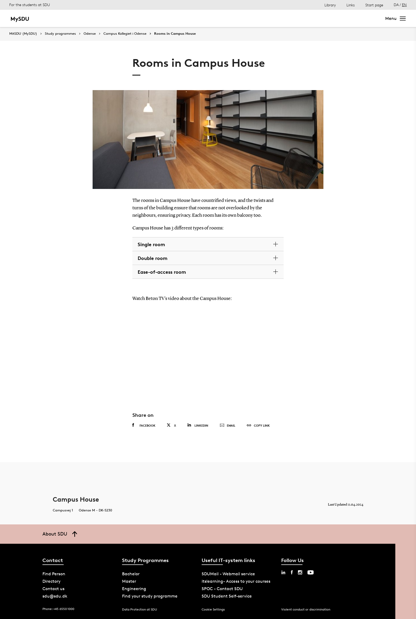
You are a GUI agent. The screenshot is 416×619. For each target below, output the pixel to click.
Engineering (134, 588)
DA (396, 4)
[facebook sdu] (292, 572)
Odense (90, 34)
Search (369, 18)
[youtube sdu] (310, 572)
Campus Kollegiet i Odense (124, 34)
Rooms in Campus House (175, 34)
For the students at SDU (29, 4)
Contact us (53, 588)
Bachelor (53, 18)
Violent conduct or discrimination (305, 609)
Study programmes (60, 34)
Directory (51, 581)
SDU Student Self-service (227, 596)
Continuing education (166, 18)
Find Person (53, 573)
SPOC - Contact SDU (222, 588)
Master (76, 18)
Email (227, 425)
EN (404, 4)
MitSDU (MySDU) (23, 33)
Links (350, 5)
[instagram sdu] (300, 572)
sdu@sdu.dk (54, 596)
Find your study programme (149, 596)
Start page (374, 5)
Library (330, 5)
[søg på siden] (331, 19)
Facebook (143, 425)
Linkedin (197, 425)
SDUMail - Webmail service (228, 573)
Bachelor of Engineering (113, 18)
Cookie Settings (213, 609)
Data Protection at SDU (139, 609)
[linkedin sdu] (283, 572)
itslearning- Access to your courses (236, 581)
